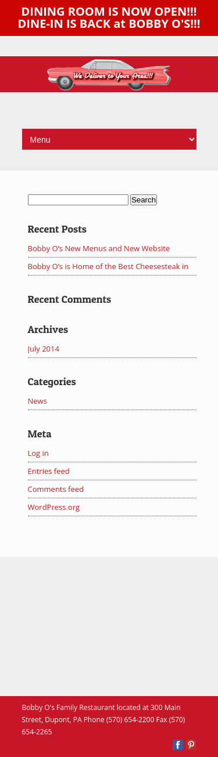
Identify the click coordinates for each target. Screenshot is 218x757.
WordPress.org (54, 507)
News (37, 401)
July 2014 (43, 348)
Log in (38, 453)
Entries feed (49, 471)
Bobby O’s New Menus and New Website (99, 248)
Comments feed (56, 489)
